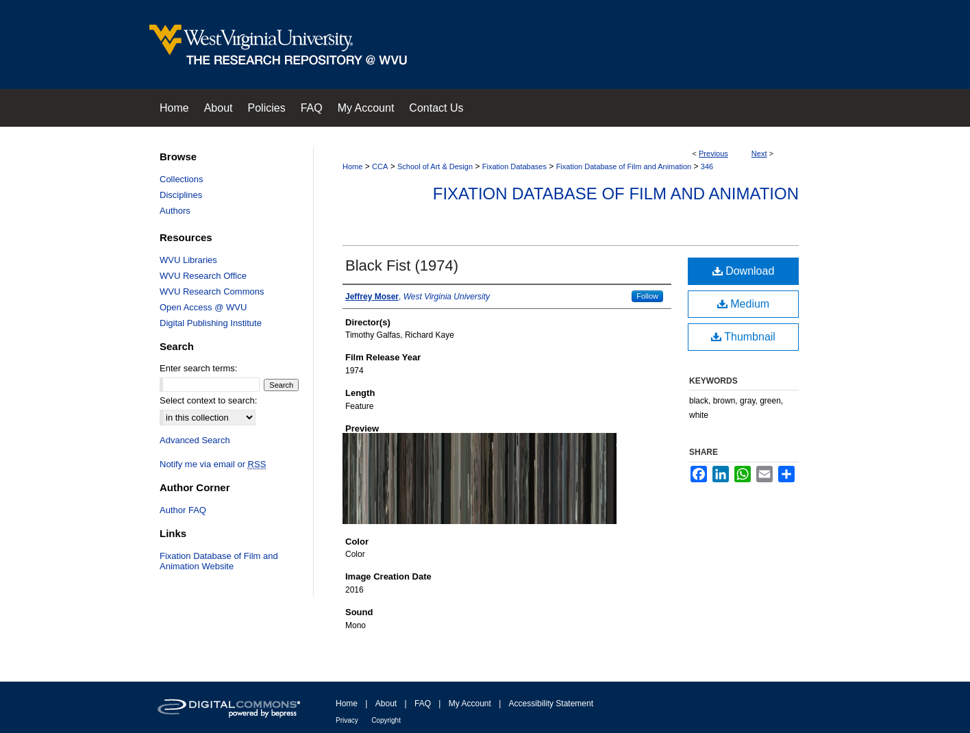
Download (743, 271)
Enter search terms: (198, 368)
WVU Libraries (188, 260)
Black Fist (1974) (401, 265)
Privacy (347, 720)
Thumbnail (743, 337)
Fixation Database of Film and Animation (624, 166)
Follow (647, 296)
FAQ (422, 703)
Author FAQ (183, 510)
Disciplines (181, 195)
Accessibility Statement (551, 703)
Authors (175, 211)
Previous (713, 153)
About (386, 703)
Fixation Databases (514, 166)
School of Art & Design (435, 166)
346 (707, 166)
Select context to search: (208, 400)
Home (352, 166)
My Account (470, 703)
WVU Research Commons (212, 291)
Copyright (386, 720)
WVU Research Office (203, 276)
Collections (181, 179)
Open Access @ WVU (203, 307)
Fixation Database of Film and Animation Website (219, 561)
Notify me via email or (213, 464)
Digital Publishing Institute (211, 323)
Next (759, 153)
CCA (380, 166)
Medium (743, 304)
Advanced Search (195, 440)
